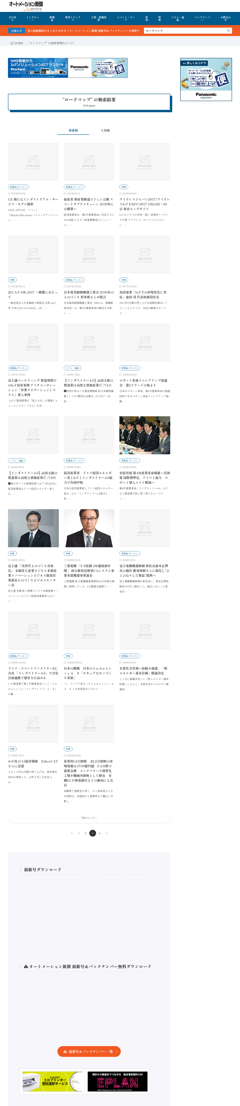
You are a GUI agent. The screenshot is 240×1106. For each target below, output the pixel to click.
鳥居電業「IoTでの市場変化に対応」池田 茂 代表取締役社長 (142, 294)
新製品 (52, 18)
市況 (146, 18)
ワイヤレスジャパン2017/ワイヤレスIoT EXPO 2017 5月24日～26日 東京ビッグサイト (144, 204)
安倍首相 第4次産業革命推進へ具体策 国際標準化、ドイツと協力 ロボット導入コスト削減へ (144, 477)
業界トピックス (73, 18)
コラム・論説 (177, 18)
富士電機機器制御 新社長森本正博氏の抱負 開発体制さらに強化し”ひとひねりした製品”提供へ (144, 570)
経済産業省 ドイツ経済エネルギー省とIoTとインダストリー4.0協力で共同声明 (88, 477)
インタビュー (32, 18)
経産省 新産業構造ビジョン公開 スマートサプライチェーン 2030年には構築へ (89, 204)
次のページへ (89, 818)
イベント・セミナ (126, 18)
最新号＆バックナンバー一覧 (91, 1051)
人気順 (105, 130)
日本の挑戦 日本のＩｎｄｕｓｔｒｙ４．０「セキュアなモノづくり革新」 (88, 673)
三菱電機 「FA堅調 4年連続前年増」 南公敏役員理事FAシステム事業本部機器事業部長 (89, 570)
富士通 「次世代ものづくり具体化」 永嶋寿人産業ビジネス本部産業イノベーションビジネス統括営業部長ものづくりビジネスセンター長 (32, 575)
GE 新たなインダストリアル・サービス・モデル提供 (33, 201)
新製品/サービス (18, 186)
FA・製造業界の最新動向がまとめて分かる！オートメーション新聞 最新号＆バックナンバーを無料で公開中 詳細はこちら (108, 31)
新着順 (73, 130)
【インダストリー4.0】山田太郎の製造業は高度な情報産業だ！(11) (88, 382)
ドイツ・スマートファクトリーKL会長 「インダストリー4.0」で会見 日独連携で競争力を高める (33, 673)
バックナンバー (202, 18)
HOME (12, 18)
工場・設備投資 (98, 18)
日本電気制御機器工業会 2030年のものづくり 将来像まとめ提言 (89, 294)
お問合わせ (225, 18)
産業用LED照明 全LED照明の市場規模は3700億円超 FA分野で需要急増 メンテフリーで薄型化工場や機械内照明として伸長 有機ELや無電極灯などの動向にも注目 (88, 773)
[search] (228, 31)
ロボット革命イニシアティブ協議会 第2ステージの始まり (143, 382)
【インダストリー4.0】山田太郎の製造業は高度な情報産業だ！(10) (32, 475)
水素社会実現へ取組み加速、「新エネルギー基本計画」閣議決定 (143, 670)
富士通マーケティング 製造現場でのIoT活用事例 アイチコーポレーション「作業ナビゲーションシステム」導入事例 (32, 387)
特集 (159, 18)
